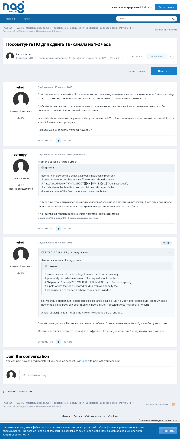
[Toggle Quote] (42, 167)
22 (21, 185)
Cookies (113, 416)
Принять (168, 430)
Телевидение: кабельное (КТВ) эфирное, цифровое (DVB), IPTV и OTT (80, 58)
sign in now (82, 360)
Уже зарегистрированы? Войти (132, 7)
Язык (66, 416)
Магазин (10, 18)
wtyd (28, 54)
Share (137, 56)
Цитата (68, 140)
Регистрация (166, 7)
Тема (77, 416)
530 (21, 118)
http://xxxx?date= (55, 183)
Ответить (164, 71)
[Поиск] (133, 18)
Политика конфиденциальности (158, 420)
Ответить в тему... (35, 375)
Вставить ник (45, 140)
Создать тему (136, 71)
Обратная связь (95, 416)
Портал (26, 18)
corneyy (20, 154)
